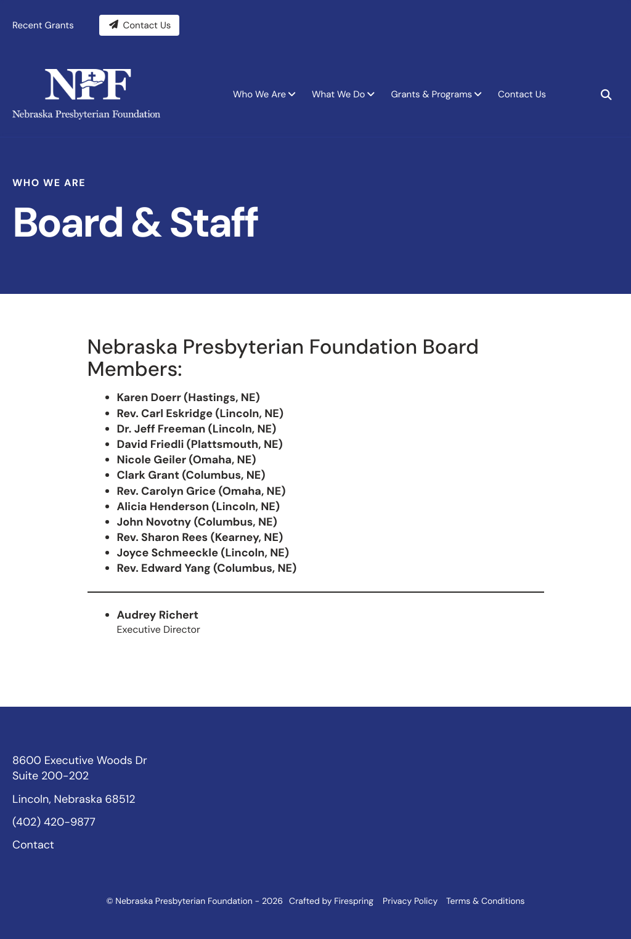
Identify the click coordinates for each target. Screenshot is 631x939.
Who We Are (259, 93)
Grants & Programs (431, 93)
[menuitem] (262, 94)
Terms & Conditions (485, 901)
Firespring (353, 901)
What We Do (338, 93)
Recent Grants (43, 24)
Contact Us (139, 24)
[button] (606, 93)
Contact (33, 844)
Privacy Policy (410, 901)
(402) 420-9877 (54, 821)
